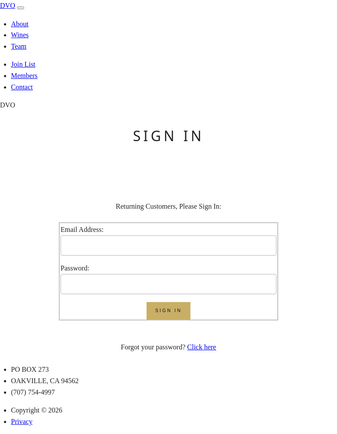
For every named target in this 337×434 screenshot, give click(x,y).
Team (18, 46)
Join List (23, 64)
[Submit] (169, 311)
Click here (201, 347)
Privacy (21, 421)
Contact (22, 87)
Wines (20, 35)
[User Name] (168, 245)
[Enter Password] (168, 284)
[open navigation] (20, 8)
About (20, 24)
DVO (7, 5)
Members (24, 75)
